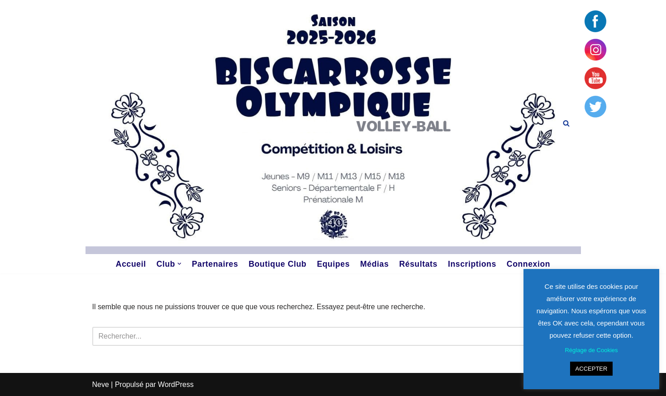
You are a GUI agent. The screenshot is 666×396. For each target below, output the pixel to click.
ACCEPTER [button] (592, 368)
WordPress (176, 384)
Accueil (131, 264)
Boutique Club (277, 264)
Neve (100, 384)
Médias (374, 264)
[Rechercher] (566, 123)
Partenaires (215, 264)
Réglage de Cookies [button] (591, 350)
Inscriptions (472, 264)
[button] (179, 264)
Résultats (418, 264)
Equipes (333, 264)
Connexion (528, 264)
